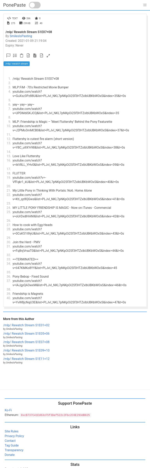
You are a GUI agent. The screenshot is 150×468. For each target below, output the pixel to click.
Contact (10, 441)
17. (9, 169)
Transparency (14, 450)
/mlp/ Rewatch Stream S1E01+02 (26, 325)
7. (9, 109)
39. (9, 294)
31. (9, 246)
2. (9, 83)
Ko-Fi (8, 410)
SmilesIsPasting (21, 36)
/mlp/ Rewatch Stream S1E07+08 (26, 342)
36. (9, 276)
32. (9, 255)
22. (9, 195)
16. (9, 160)
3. (9, 87)
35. (9, 272)
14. (9, 152)
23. (9, 203)
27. (9, 225)
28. (9, 229)
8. (9, 117)
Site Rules (11, 431)
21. (9, 190)
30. (9, 242)
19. (9, 177)
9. (9, 122)
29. (9, 238)
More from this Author (18, 319)
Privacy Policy (14, 436)
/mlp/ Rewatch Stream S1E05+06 (26, 333)
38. (9, 289)
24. (9, 208)
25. (9, 212)
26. (9, 220)
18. (9, 173)
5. (9, 100)
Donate (10, 455)
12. (9, 139)
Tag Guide (12, 445)
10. (9, 126)
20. (9, 186)
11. (9, 134)
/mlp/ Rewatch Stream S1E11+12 (26, 359)
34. (9, 263)
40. (9, 298)
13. (9, 143)
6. (9, 104)
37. (9, 281)
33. (9, 259)
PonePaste (14, 5)
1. (9, 79)
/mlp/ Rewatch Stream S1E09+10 (26, 350)
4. (9, 91)
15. (9, 156)
